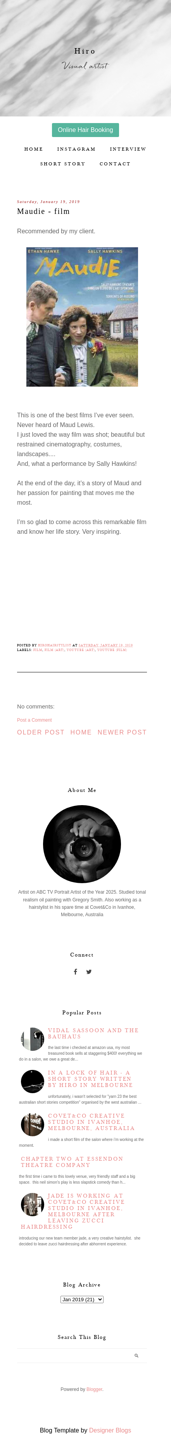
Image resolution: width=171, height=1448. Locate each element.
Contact (115, 164)
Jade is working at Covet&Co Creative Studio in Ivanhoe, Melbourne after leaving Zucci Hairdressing (73, 1211)
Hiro (85, 51)
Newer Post (122, 732)
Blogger (94, 1389)
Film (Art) (54, 650)
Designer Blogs (110, 1430)
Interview (128, 149)
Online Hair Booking (85, 130)
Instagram (76, 149)
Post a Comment (34, 720)
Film (37, 650)
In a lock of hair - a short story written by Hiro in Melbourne (90, 1079)
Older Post (41, 732)
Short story (63, 164)
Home (33, 149)
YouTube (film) (112, 650)
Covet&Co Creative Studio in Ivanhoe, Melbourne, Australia (91, 1122)
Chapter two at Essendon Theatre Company (72, 1162)
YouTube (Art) (81, 650)
